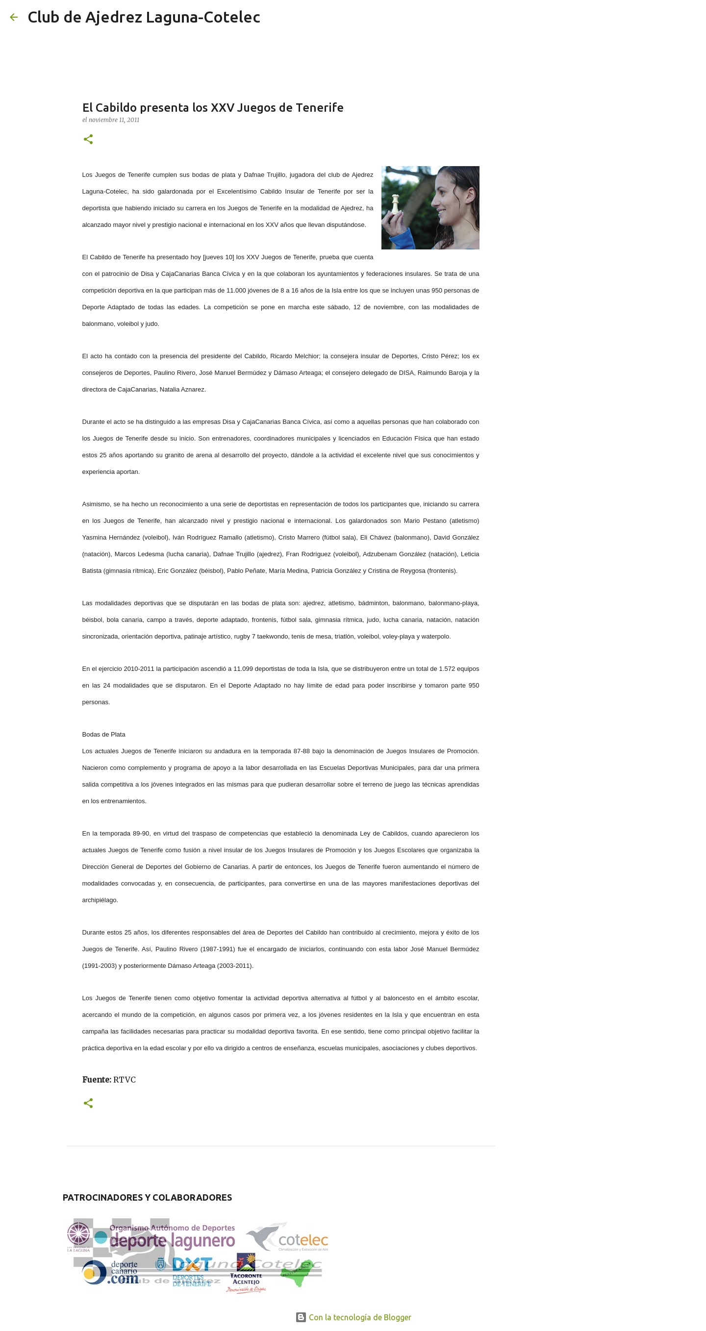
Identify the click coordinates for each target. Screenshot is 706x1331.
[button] (88, 140)
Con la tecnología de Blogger (353, 1317)
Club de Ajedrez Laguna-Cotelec (143, 16)
